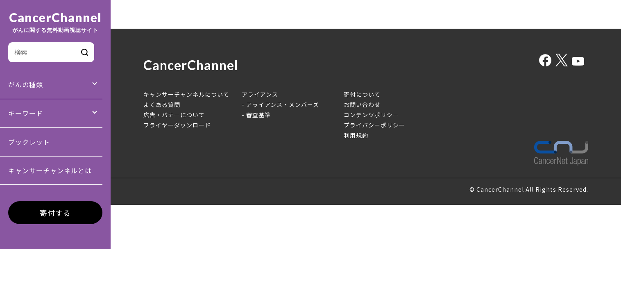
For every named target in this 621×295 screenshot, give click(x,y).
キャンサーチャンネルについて (186, 94)
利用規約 (356, 135)
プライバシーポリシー (374, 125)
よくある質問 (161, 104)
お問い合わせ (362, 104)
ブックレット (29, 142)
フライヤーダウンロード (177, 125)
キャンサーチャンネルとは (50, 170)
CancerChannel (55, 22)
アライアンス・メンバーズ (282, 104)
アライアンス (260, 94)
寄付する (55, 212)
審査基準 (258, 115)
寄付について (362, 94)
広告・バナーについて (174, 115)
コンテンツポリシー (371, 115)
